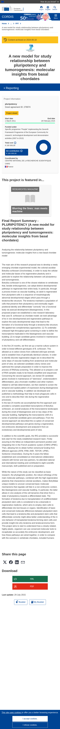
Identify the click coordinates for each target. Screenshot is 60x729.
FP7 (17, 24)
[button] (47, 8)
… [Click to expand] (11, 24)
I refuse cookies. (30, 725)
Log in (41, 8)
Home (4, 24)
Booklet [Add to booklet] (20, 601)
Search (54, 8)
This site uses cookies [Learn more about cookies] (12, 712)
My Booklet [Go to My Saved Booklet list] (37, 602)
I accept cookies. (29, 719)
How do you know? (49, 2)
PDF (32, 586)
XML (32, 579)
